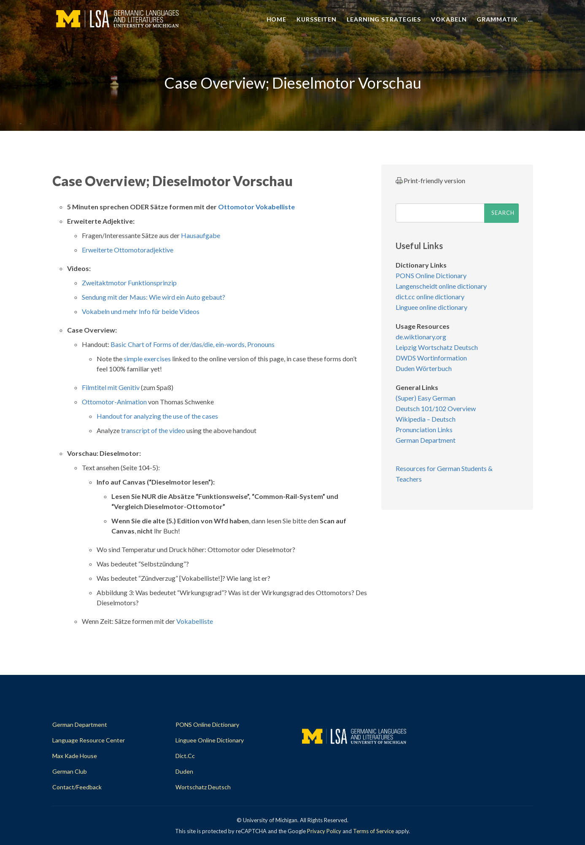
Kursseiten (317, 19)
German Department (426, 440)
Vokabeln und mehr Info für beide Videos (140, 311)
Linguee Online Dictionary (209, 740)
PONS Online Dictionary (431, 275)
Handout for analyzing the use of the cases (157, 416)
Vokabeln (448, 19)
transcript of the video (153, 430)
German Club (69, 771)
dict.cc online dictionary (430, 296)
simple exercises (147, 359)
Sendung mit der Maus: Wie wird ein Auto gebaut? (153, 297)
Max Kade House (74, 755)
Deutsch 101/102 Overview (436, 408)
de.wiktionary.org (421, 337)
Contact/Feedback (77, 787)
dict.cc (185, 755)
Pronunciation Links (424, 429)
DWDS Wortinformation (431, 358)
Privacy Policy (324, 831)
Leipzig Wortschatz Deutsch (437, 347)
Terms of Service (373, 831)
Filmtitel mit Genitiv (111, 387)
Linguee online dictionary (431, 307)
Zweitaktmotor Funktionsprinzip (129, 283)
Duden (184, 771)
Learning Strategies (384, 19)
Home (277, 19)
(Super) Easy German (426, 398)
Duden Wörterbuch (424, 368)
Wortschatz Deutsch (203, 787)
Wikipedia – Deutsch (426, 419)
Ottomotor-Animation (114, 402)
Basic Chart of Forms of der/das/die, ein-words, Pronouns (193, 344)
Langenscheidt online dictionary (441, 286)
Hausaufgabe (200, 235)
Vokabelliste (194, 621)
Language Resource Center (88, 740)
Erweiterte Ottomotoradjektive (127, 250)
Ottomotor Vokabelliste (256, 207)
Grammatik (497, 19)
